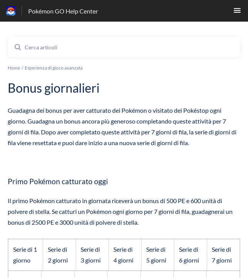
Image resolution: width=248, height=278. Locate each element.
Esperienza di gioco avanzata (54, 68)
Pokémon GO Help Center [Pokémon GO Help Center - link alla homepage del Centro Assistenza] (63, 11)
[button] (237, 12)
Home (14, 68)
